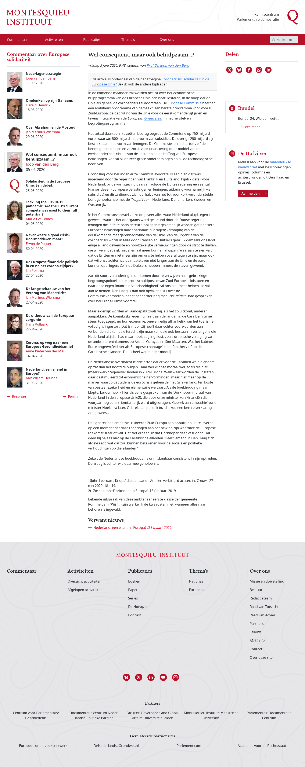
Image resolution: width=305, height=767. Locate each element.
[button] (128, 677)
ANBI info (257, 640)
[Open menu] (67, 40)
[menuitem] (20, 40)
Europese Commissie (184, 103)
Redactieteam (261, 598)
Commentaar (21, 571)
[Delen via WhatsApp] (259, 70)
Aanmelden (253, 193)
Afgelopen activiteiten (85, 589)
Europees (196, 589)
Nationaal (196, 581)
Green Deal (153, 118)
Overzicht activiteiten (84, 581)
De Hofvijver (138, 606)
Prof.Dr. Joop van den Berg (168, 65)
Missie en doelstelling (267, 581)
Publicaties (140, 571)
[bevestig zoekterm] (273, 40)
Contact (256, 649)
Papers (133, 589)
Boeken (134, 581)
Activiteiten (81, 571)
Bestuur (256, 589)
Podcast (134, 615)
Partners (257, 623)
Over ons (260, 571)
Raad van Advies (263, 615)
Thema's (198, 571)
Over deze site (261, 657)
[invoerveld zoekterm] (284, 39)
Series (133, 598)
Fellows (256, 632)
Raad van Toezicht (264, 606)
